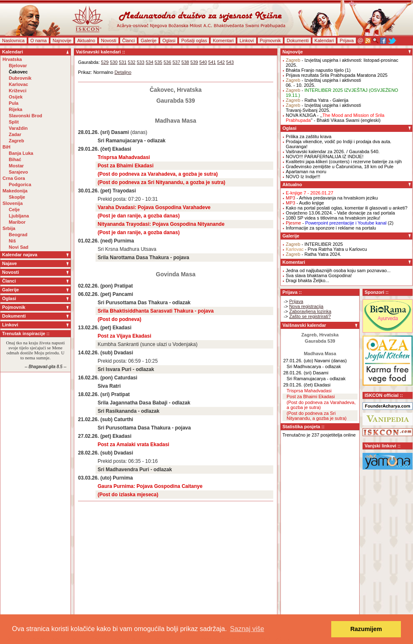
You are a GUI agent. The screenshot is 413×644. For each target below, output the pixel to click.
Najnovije (62, 40)
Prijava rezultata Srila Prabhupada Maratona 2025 (337, 75)
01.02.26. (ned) (95, 241)
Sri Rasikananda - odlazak (128, 411)
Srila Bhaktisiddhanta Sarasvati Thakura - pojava (156, 311)
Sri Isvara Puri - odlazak (126, 369)
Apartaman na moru (306, 171)
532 (131, 62)
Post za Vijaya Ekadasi (124, 336)
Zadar (15, 134)
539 (194, 62)
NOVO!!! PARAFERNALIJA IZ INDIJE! (324, 156)
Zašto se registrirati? (310, 316)
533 (140, 62)
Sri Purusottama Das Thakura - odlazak (144, 303)
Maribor (17, 222)
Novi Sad (18, 247)
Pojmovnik (270, 40)
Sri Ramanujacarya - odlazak (132, 141)
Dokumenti (298, 40)
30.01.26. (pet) (94, 191)
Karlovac (18, 84)
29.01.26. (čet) (94, 149)
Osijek (16, 96)
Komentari (223, 40)
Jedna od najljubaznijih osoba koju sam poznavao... (338, 270)
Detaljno (122, 72)
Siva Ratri (109, 386)
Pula (13, 103)
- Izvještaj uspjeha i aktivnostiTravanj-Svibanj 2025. (323, 108)
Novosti (108, 40)
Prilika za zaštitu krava (308, 136)
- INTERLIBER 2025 (314, 244)
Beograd (18, 234)
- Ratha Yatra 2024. (313, 254)
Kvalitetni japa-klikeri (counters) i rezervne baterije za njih (344, 161)
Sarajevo (18, 171)
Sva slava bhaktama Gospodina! (319, 275)
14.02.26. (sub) (95, 353)
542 (221, 62)
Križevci (17, 90)
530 (113, 62)
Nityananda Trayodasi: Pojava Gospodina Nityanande (161, 224)
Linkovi (246, 40)
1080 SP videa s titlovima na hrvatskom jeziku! (333, 217)
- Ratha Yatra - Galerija (317, 100)
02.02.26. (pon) (95, 286)
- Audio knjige (305, 202)
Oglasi (168, 40)
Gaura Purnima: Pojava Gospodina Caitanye (150, 486)
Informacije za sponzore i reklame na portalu (331, 227)
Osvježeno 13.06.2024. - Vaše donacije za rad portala (340, 212)
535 (158, 62)
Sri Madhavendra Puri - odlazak (135, 469)
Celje (14, 209)
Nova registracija (306, 306)
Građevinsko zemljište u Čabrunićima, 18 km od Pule (339, 166)
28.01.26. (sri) (94, 132)
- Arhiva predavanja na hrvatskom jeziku (332, 197)
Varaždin (18, 128)
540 (203, 62)
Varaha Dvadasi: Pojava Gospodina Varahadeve (154, 207)
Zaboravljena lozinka (310, 311)
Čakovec (18, 71)
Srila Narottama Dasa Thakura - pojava (143, 257)
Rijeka (15, 109)
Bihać (15, 159)
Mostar (16, 165)
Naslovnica (13, 40)
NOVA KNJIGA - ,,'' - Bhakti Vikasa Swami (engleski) (335, 118)
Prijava (347, 40)
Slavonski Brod (25, 115)
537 (176, 62)
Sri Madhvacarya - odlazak (314, 366)
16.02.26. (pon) (95, 378)
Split (14, 121)
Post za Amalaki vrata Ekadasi (133, 444)
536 (167, 62)
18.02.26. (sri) (94, 394)
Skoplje (17, 197)
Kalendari (324, 40)
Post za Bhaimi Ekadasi (126, 166)
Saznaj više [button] (247, 628)
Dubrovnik (20, 78)
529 (104, 62)
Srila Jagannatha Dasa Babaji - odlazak (144, 403)
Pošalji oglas (194, 40)
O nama (38, 40)
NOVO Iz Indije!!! (303, 176)
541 (212, 62)
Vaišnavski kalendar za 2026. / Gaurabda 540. (333, 151)
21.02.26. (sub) (95, 419)
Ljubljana (19, 215)
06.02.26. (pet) (94, 294)
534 (149, 62)
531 (122, 62)
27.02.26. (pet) (94, 436)
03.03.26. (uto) (94, 478)
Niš (12, 240)
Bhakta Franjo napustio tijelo (315, 70)
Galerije (148, 40)
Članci (128, 40)
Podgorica (20, 184)
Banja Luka (21, 153)
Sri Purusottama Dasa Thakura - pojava (144, 428)
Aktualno (86, 40)
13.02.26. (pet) (94, 328)
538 (185, 62)
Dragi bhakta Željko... (307, 280)
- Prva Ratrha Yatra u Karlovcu (326, 249)
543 (230, 62)
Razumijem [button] (366, 629)
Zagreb (16, 140)
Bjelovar (18, 65)
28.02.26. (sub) (95, 453)
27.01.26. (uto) (298, 360)
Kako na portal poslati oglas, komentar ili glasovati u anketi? (347, 207)
